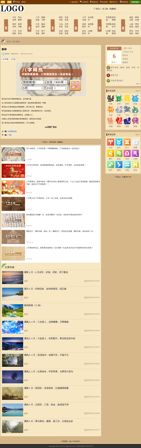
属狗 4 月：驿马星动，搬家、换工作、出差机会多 (48, 414)
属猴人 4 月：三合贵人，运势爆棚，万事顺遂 (46, 314)
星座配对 (79, 22)
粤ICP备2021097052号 (85, 439)
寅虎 (127, 96)
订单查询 (85, 2)
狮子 (111, 151)
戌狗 (127, 119)
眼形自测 (135, 17)
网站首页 (3, 22)
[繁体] (24, 2)
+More (137, 76)
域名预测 (112, 26)
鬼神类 (6, 46)
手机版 (16, 2)
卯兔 (135, 96)
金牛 (119, 140)
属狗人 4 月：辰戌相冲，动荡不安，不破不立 (46, 347)
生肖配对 (88, 17)
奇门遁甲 (42, 26)
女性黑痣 (135, 26)
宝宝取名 (18, 26)
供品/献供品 (12, 124)
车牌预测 (103, 22)
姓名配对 (79, 26)
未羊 (135, 108)
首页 (8, 34)
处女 (119, 151)
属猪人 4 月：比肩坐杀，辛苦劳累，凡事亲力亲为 (48, 364)
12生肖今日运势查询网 (72, 442)
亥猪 (135, 119)
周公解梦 (18, 17)
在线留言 (53, 442)
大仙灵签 (56, 22)
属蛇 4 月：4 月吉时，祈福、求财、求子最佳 (46, 265)
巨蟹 (135, 140)
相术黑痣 (120, 22)
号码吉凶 (96, 22)
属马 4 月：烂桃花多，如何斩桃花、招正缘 (45, 281)
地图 (97, 442)
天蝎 (135, 151)
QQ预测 (102, 26)
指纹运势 (126, 17)
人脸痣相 (126, 22)
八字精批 (9, 26)
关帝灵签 (65, 22)
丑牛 (119, 96)
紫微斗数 (42, 17)
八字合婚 (79, 17)
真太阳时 (104, 2)
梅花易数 (42, 22)
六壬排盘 (33, 26)
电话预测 (112, 17)
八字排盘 (33, 17)
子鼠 (111, 96)
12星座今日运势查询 (87, 442)
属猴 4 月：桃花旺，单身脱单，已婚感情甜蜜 (46, 380)
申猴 (111, 119)
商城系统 (125, 2)
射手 (111, 163)
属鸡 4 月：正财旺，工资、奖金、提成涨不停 (46, 397)
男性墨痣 (135, 22)
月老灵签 (65, 17)
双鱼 (135, 163)
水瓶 (127, 163)
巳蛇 (119, 108)
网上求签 (49, 22)
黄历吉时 (9, 22)
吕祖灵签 (56, 26)
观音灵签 (56, 17)
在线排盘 (26, 22)
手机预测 (103, 17)
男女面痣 (126, 26)
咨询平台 (114, 2)
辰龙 (111, 108)
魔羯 (119, 163)
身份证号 (112, 22)
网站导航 (60, 442)
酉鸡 (119, 119)
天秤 (127, 151)
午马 (127, 108)
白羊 (111, 140)
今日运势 (9, 17)
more (137, 83)
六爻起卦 (33, 22)
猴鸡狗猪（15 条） (33, 298)
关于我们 (46, 442)
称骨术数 (18, 22)
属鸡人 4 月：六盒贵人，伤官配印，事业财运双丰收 (49, 331)
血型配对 (88, 22)
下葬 (9, 128)
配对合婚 (73, 22)
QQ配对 (88, 26)
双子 (127, 140)
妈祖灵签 (65, 26)
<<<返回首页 (73, 2)
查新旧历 (95, 2)
